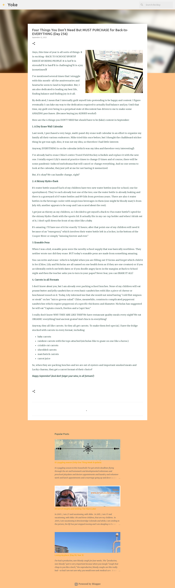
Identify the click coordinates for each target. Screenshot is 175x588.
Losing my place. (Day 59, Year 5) (69, 555)
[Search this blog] (158, 5)
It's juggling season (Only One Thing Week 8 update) (78, 462)
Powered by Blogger (88, 584)
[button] (33, 44)
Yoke (13, 4)
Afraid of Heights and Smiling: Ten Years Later (75, 509)
